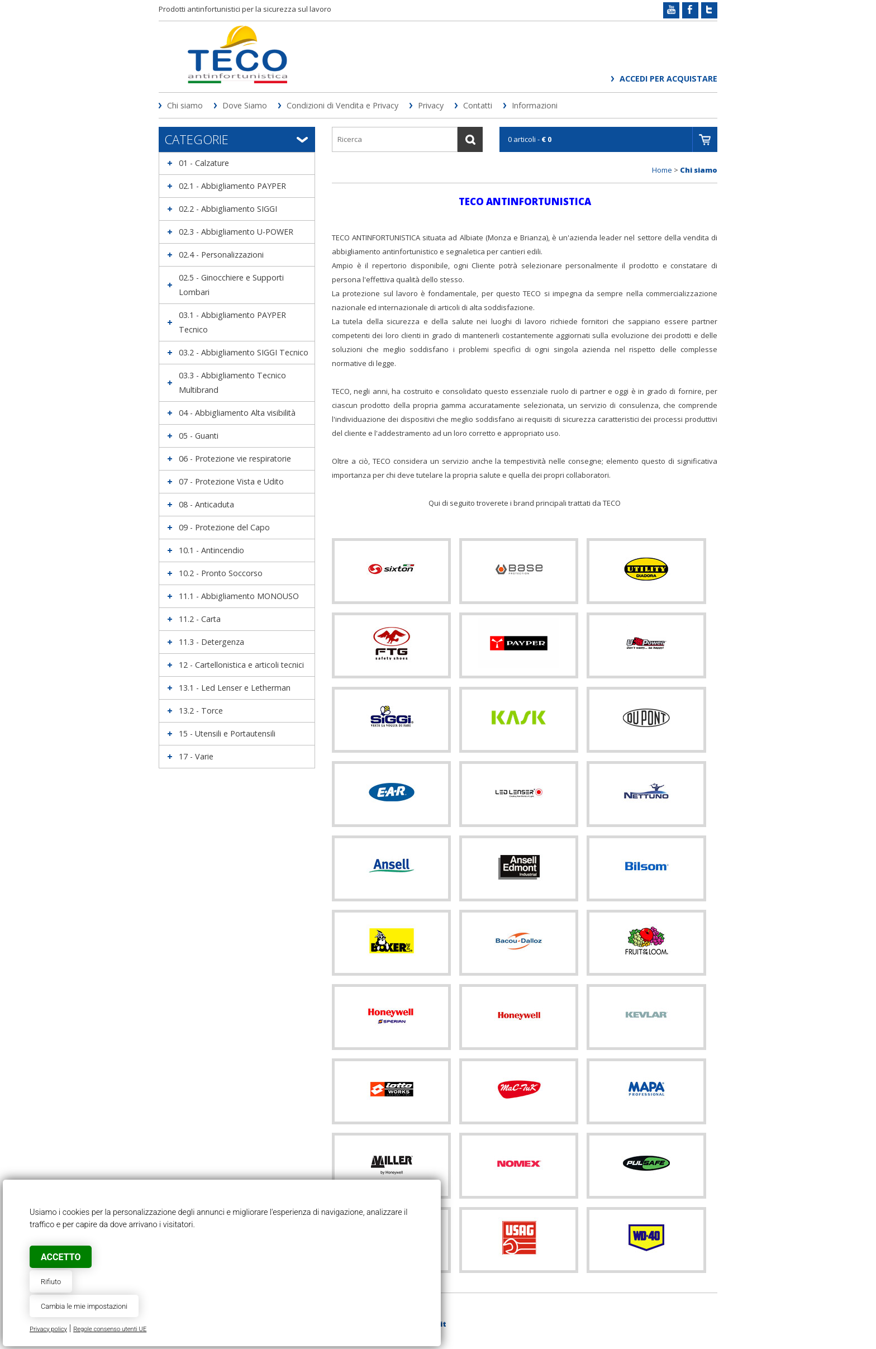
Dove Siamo (244, 105)
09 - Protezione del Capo (224, 527)
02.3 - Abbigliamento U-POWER (236, 231)
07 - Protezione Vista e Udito (231, 481)
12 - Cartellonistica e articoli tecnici (241, 664)
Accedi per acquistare (668, 78)
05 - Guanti (198, 435)
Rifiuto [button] (51, 1281)
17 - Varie (196, 756)
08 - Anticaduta (206, 504)
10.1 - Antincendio (211, 550)
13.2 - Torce (201, 710)
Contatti (477, 105)
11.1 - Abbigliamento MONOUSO (239, 596)
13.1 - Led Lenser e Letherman (235, 687)
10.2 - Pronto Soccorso (221, 573)
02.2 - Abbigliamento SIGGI (228, 208)
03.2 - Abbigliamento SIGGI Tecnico (243, 352)
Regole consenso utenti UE (109, 1329)
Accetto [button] (60, 1257)
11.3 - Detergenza (211, 641)
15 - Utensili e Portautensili (227, 733)
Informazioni (535, 105)
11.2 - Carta (200, 619)
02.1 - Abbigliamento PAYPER (232, 185)
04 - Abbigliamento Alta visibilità (237, 412)
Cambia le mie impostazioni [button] (84, 1306)
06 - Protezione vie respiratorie (235, 458)
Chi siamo (185, 105)
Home (662, 170)
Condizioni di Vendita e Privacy (342, 105)
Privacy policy (48, 1329)
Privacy (431, 105)
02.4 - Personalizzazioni (221, 254)
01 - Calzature (204, 163)
